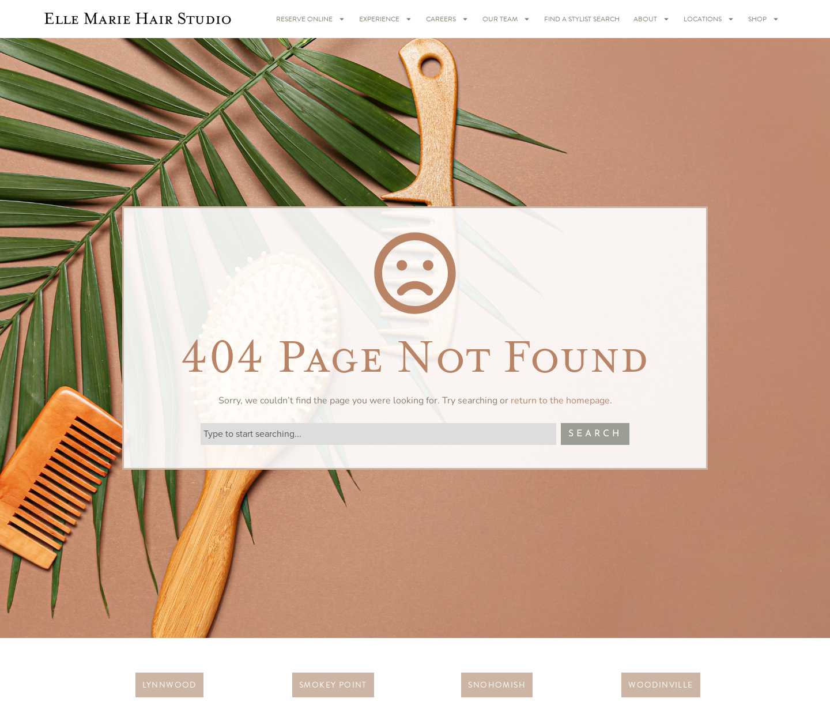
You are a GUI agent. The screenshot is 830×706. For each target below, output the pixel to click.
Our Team (506, 19)
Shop (763, 19)
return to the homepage (560, 400)
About (651, 19)
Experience (385, 19)
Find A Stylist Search (582, 19)
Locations (709, 19)
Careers (447, 19)
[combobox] (378, 434)
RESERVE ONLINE (310, 19)
